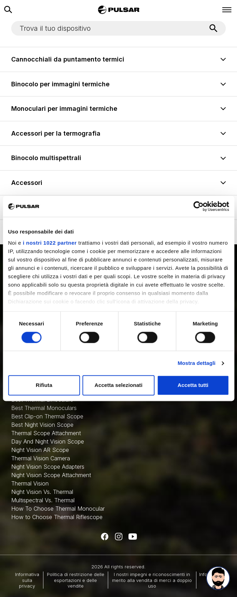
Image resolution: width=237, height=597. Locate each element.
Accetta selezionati (118, 385)
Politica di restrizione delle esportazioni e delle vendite (75, 580)
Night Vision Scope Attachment (51, 475)
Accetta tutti (192, 385)
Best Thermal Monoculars (44, 407)
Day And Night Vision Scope (47, 441)
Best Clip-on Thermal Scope (47, 416)
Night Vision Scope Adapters (47, 466)
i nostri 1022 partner (50, 243)
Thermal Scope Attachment (46, 433)
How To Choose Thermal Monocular (58, 508)
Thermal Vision (30, 483)
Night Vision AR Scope (40, 449)
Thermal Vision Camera (40, 458)
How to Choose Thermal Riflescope (57, 516)
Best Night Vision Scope (42, 424)
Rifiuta (44, 385)
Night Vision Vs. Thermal (42, 491)
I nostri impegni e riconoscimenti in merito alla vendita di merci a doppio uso (152, 580)
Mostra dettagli (196, 363)
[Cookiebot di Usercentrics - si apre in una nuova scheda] (198, 206)
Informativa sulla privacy (27, 580)
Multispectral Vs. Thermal (43, 500)
